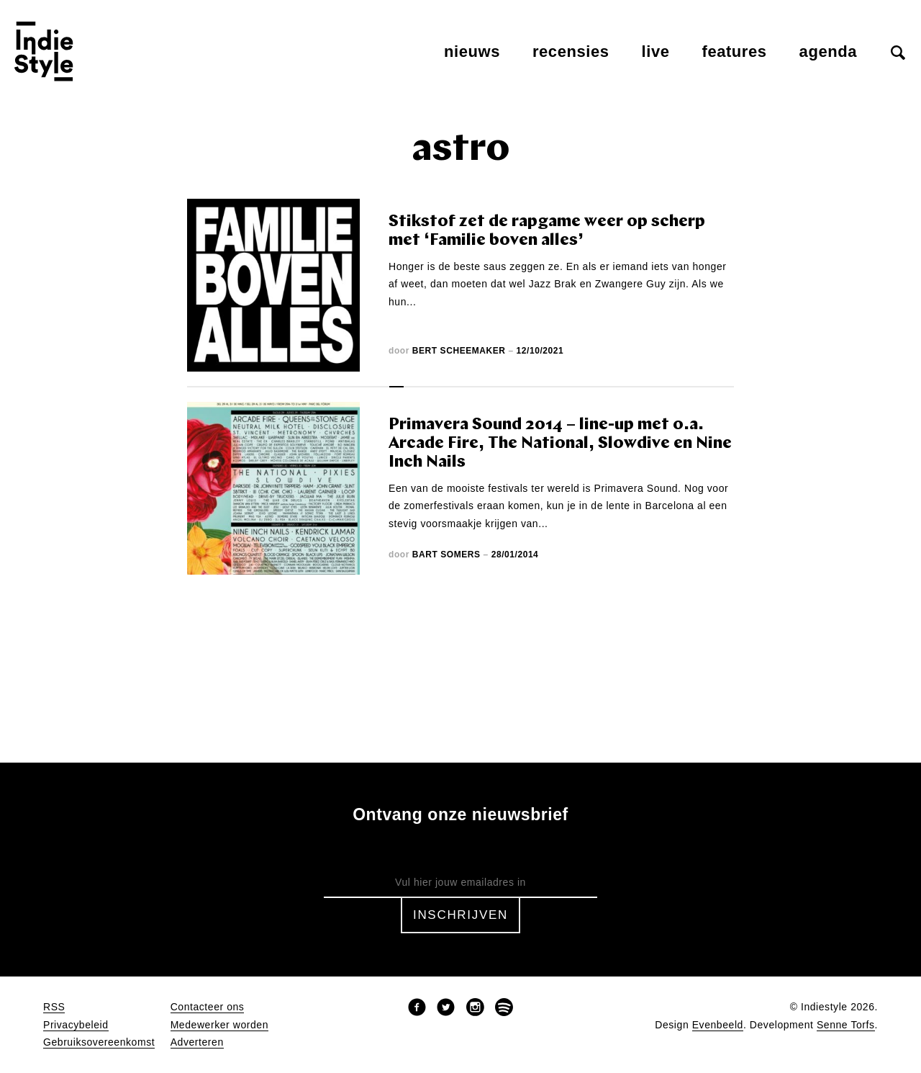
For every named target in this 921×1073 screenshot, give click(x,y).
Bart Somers (446, 554)
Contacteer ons (208, 1007)
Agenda (828, 51)
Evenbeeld (717, 1025)
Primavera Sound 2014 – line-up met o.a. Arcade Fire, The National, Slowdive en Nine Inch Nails (560, 444)
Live (656, 51)
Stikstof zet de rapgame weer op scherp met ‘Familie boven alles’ (547, 231)
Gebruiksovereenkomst (99, 1042)
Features (734, 51)
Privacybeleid (76, 1025)
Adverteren (197, 1042)
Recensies (570, 51)
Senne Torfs (846, 1025)
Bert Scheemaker (459, 351)
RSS (54, 1007)
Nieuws (472, 51)
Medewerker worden (219, 1025)
